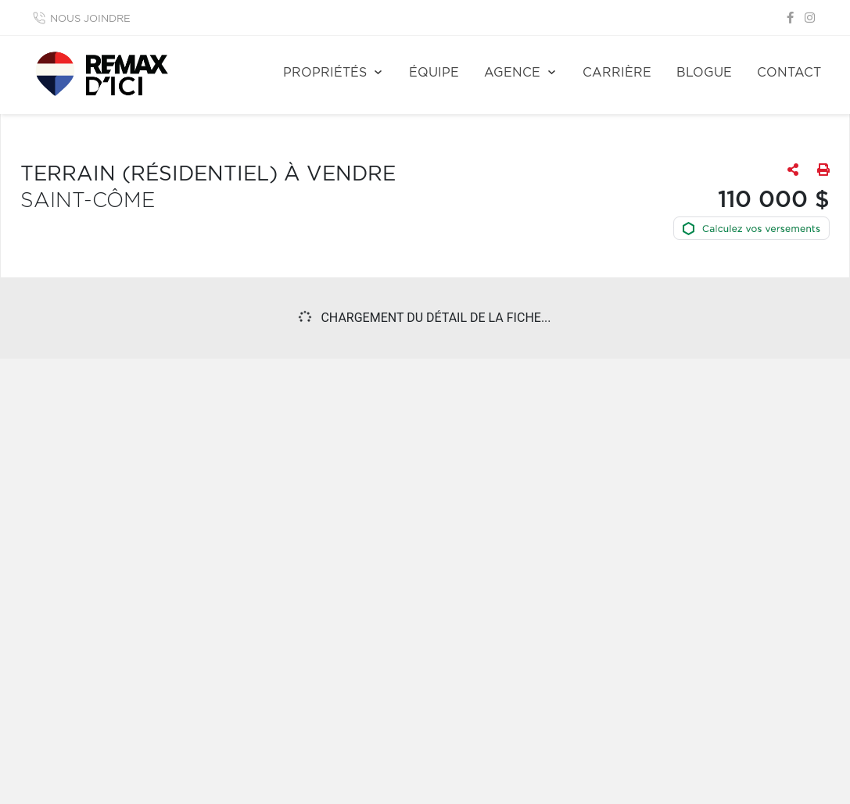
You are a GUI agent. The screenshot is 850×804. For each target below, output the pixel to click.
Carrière (617, 72)
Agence (512, 72)
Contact (789, 72)
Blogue (704, 72)
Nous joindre (90, 19)
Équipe (434, 72)
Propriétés (325, 72)
